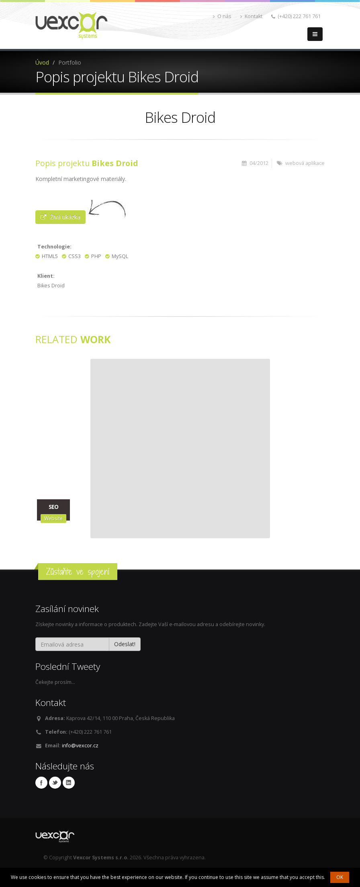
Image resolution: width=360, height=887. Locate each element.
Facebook (41, 783)
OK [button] (339, 877)
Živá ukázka (60, 217)
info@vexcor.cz (80, 745)
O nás (222, 16)
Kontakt (251, 16)
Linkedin (69, 783)
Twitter (55, 783)
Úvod (42, 62)
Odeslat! (124, 644)
